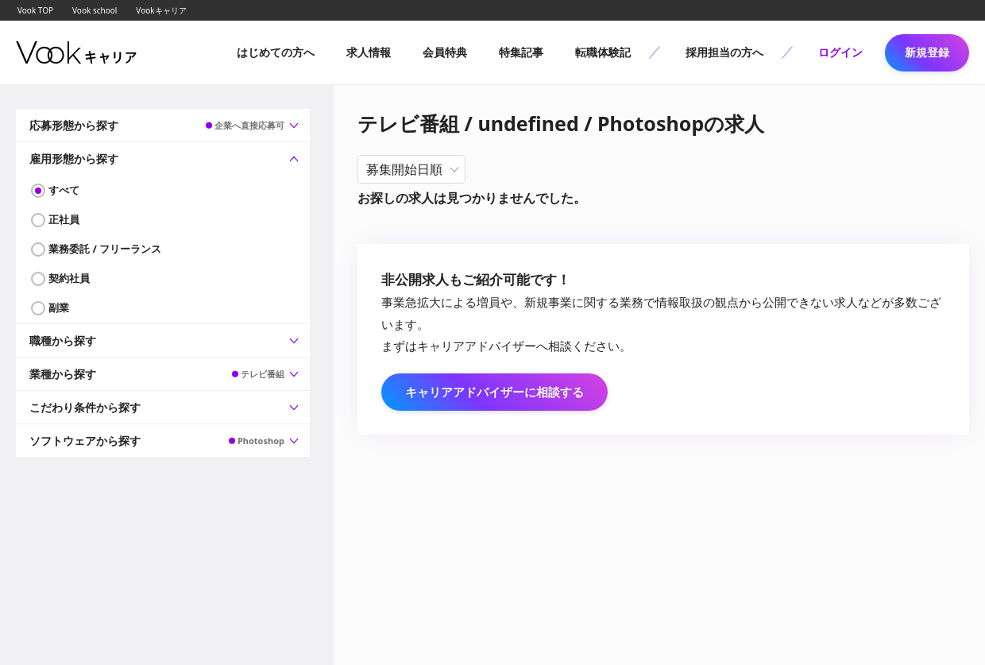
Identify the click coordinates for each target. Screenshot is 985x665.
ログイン (840, 52)
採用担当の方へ (724, 52)
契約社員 (69, 278)
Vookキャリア (161, 10)
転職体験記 (603, 52)
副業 (58, 307)
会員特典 (445, 52)
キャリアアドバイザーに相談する (494, 392)
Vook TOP (35, 10)
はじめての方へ (276, 52)
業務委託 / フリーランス (104, 249)
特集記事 (521, 52)
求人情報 (368, 52)
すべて (63, 190)
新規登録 (927, 52)
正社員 (63, 219)
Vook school (94, 10)
